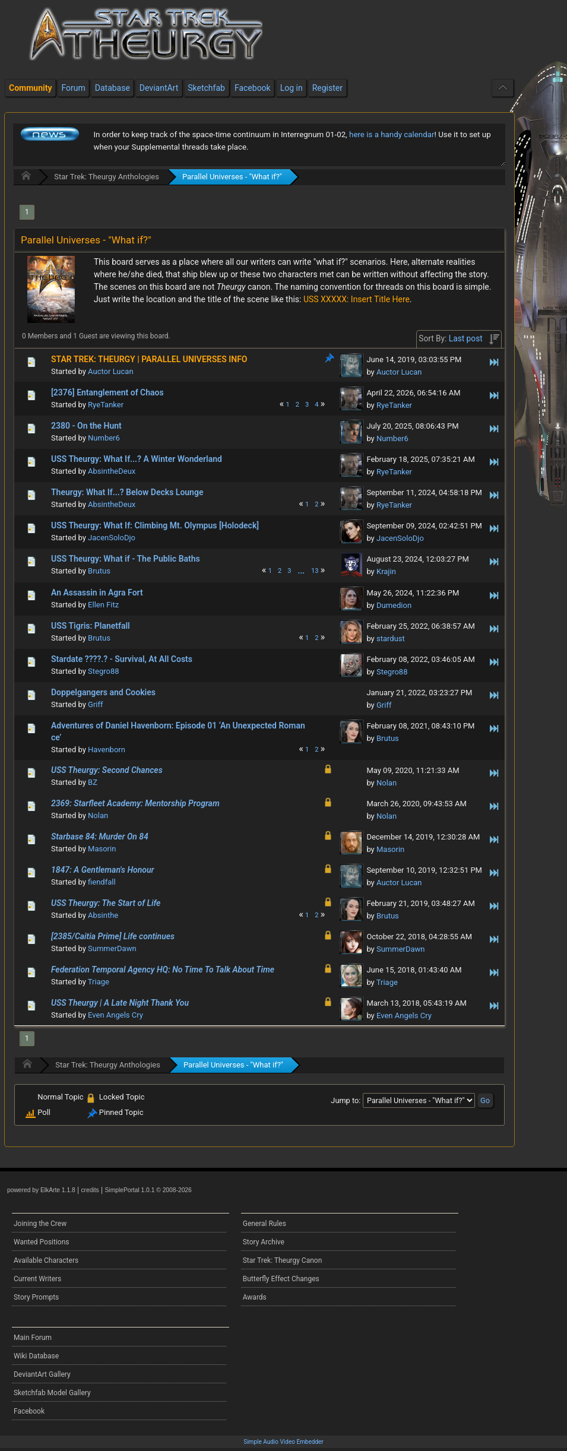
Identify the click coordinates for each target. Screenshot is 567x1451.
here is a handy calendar (391, 134)
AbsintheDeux (111, 471)
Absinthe (103, 915)
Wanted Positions (41, 1242)
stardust (390, 638)
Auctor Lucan (111, 371)
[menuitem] (302, 570)
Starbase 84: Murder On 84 (99, 836)
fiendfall (102, 881)
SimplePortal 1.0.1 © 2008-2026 (148, 1190)
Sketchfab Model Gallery (52, 1393)
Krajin (386, 571)
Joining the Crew (40, 1223)
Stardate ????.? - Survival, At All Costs (121, 659)
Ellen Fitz (103, 604)
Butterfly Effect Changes (281, 1279)
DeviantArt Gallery (42, 1374)
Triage (98, 981)
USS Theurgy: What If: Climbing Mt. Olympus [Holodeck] (155, 525)
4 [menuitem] (316, 404)
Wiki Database (36, 1356)
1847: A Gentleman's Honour (102, 870)
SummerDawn (112, 948)
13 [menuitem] (315, 571)
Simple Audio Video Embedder (283, 1442)
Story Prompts (36, 1297)
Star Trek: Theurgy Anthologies (106, 176)
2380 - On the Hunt (86, 425)
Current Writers (37, 1279)
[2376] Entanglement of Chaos (107, 392)
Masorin (102, 848)
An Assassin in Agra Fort (97, 592)
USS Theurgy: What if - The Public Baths (125, 558)
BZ (92, 782)
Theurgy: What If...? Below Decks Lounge (127, 492)
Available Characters (46, 1260)
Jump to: (345, 1100)
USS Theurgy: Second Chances (107, 770)
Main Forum (33, 1337)
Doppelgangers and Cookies (103, 692)
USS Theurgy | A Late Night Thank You (120, 1003)
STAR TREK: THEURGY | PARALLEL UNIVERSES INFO (149, 359)
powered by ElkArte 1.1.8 (41, 1190)
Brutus (99, 570)
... (301, 570)
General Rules (264, 1223)
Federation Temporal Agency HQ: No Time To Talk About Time (162, 969)
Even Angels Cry (115, 1014)
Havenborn (106, 749)
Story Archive (263, 1242)
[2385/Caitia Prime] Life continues (113, 936)
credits (90, 1190)
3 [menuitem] (307, 404)
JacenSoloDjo (111, 537)
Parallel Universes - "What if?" (232, 176)
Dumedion (393, 605)
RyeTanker (105, 404)
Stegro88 (103, 671)
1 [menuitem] (27, 212)
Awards (255, 1297)
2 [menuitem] (297, 404)
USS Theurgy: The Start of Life (105, 903)
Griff (95, 704)
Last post (466, 338)
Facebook (29, 1411)
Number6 (104, 437)
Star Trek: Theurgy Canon (282, 1260)
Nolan (386, 782)
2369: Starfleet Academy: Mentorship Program (135, 803)
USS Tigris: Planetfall (90, 626)
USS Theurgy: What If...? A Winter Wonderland (136, 459)
